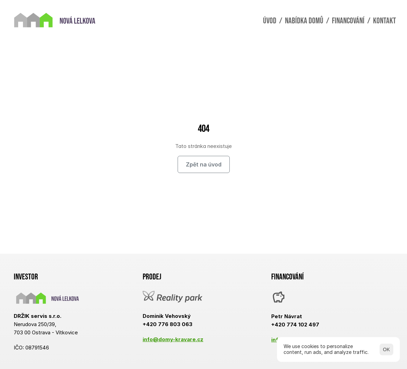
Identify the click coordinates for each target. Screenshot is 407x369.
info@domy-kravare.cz (173, 339)
